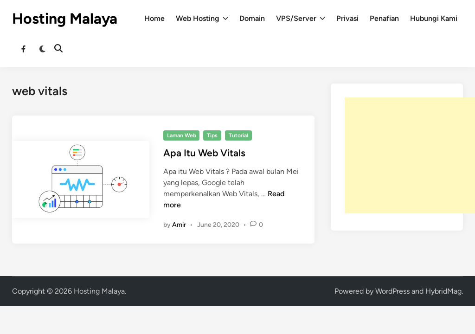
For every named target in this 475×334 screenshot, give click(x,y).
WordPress (392, 291)
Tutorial (238, 135)
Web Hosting (202, 18)
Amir (179, 225)
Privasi (347, 18)
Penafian (384, 18)
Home (154, 18)
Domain (252, 18)
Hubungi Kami (433, 18)
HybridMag (443, 291)
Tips (212, 135)
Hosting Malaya (64, 18)
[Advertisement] (410, 155)
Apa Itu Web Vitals (204, 153)
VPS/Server (300, 18)
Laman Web (181, 135)
